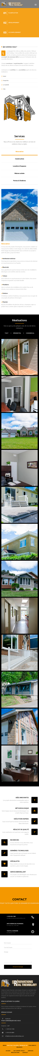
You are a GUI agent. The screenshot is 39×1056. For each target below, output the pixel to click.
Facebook (5, 1018)
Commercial (30, 333)
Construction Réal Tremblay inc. (17, 1045)
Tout (6, 333)
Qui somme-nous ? (19, 1050)
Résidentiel (17, 333)
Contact (25, 1052)
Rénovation (19, 151)
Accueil (8, 1050)
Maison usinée (19, 173)
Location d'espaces (19, 166)
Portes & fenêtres (19, 180)
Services (30, 1050)
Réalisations (15, 1052)
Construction (19, 159)
